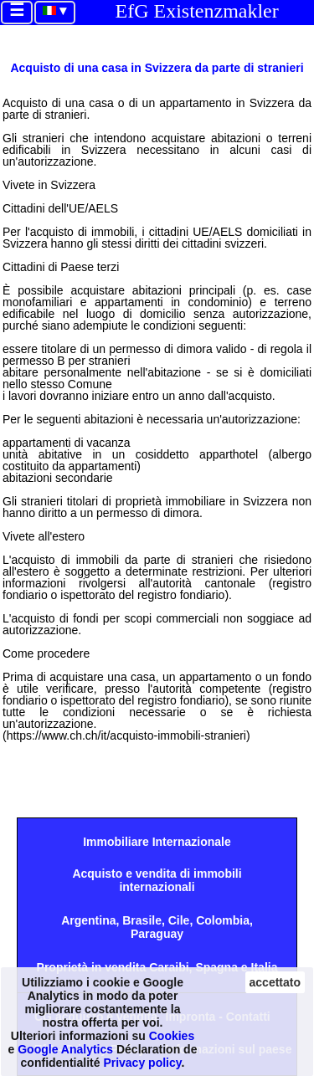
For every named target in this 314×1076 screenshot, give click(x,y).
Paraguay (157, 933)
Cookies (171, 1036)
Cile (179, 920)
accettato (275, 982)
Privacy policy (142, 1062)
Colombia (223, 920)
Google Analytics (65, 1049)
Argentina (88, 920)
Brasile (142, 920)
